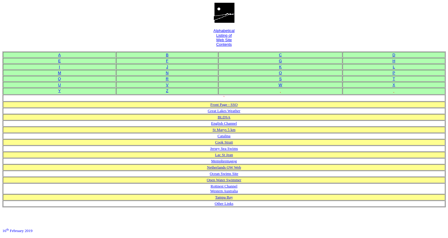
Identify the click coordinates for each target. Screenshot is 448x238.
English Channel (224, 123)
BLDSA (224, 117)
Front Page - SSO (223, 104)
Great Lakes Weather (224, 111)
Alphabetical (224, 30)
